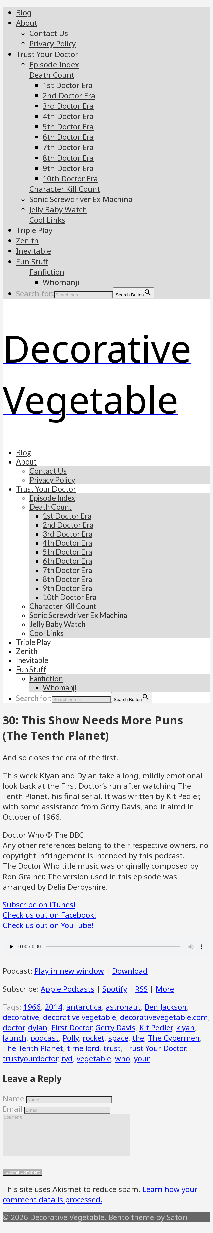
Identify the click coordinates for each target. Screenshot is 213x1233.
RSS (141, 989)
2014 (53, 1007)
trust (112, 1048)
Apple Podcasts (67, 989)
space (118, 1038)
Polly (71, 1038)
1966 (32, 1007)
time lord (83, 1048)
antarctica (84, 1007)
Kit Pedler (155, 1027)
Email (12, 1109)
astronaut (123, 1007)
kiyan (185, 1027)
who (122, 1058)
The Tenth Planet (33, 1048)
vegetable (94, 1058)
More (165, 989)
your (142, 1058)
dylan (37, 1027)
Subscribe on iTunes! (39, 904)
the (138, 1038)
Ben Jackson (166, 1007)
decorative (21, 1017)
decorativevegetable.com (164, 1017)
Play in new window (69, 971)
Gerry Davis (115, 1027)
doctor (13, 1027)
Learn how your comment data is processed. (100, 1202)
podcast (44, 1038)
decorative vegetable (79, 1017)
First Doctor (71, 1027)
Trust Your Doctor (155, 1048)
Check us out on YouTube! (48, 925)
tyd (67, 1058)
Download (130, 971)
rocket (93, 1038)
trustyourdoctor (30, 1058)
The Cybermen (174, 1038)
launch (14, 1038)
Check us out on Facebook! (49, 915)
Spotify (114, 989)
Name (13, 1098)
